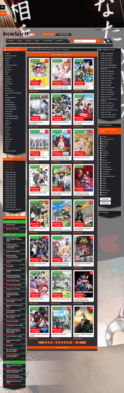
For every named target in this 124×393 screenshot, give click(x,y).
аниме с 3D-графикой (107, 92)
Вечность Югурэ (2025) (83, 156)
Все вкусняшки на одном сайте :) (62, 54)
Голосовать (105, 199)
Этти (6, 148)
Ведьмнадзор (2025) (39, 298)
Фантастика (8, 139)
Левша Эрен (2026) (12, 321)
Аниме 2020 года (10, 184)
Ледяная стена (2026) (13, 289)
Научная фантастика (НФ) (13, 93)
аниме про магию (106, 97)
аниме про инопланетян (108, 117)
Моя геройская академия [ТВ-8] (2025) (83, 228)
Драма (7, 72)
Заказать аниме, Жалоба (13, 209)
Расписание (48, 40)
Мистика (7, 88)
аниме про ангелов (106, 58)
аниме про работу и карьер (109, 110)
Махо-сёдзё (8, 83)
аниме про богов (106, 112)
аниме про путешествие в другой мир (108, 68)
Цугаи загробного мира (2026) (14, 365)
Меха (6, 86)
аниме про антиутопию (108, 78)
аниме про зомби (106, 80)
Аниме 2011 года (10, 205)
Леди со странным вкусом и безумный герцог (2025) (61, 157)
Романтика (8, 114)
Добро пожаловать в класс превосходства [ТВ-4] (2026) (13, 331)
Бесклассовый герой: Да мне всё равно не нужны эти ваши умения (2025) (61, 264)
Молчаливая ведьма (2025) (61, 298)
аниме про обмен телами (108, 114)
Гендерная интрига (11, 65)
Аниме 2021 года (10, 181)
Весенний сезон (10, 167)
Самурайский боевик (11, 116)
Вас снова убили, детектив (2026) (12, 350)
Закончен (35, 61)
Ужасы (7, 137)
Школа (7, 144)
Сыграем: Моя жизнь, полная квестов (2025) (83, 193)
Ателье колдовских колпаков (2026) (12, 355)
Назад (41, 342)
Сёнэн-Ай (8, 127)
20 (77, 342)
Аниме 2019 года (10, 186)
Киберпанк (8, 79)
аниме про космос (106, 63)
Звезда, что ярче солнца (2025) (39, 157)
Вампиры (8, 58)
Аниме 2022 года (10, 179)
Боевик (7, 53)
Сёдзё (7, 121)
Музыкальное (9, 90)
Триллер (7, 134)
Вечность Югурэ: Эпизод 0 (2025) (83, 334)
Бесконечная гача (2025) (61, 121)
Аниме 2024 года (10, 174)
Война (7, 60)
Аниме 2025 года (10, 172)
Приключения (9, 102)
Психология (8, 111)
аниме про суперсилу (107, 73)
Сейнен (7, 130)
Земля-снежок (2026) (13, 281)
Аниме (20, 40)
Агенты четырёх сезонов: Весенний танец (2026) (12, 246)
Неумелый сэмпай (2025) (39, 192)
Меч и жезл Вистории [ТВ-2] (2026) (13, 316)
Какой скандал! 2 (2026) (14, 336)
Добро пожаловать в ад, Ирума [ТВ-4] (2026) (14, 371)
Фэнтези (7, 141)
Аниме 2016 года (10, 193)
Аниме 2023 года (10, 177)
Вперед (82, 342)
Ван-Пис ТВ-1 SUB (12, 229)
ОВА (6, 95)
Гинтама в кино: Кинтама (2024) (83, 263)
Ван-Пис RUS (10, 225)
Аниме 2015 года (10, 195)
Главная (10, 40)
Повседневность (10, 104)
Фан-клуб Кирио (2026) (13, 285)
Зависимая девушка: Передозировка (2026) (13, 276)
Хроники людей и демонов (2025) (39, 334)
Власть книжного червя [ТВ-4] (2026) (14, 300)
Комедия (8, 81)
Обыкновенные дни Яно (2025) (39, 228)
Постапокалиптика (11, 109)
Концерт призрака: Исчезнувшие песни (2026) (12, 294)
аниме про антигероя (107, 107)
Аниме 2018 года (10, 188)
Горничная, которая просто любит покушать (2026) (14, 239)
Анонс (37, 40)
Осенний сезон (9, 163)
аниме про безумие (106, 76)
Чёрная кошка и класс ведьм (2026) (13, 311)
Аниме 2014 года (10, 198)
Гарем (7, 63)
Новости (59, 40)
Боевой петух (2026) (12, 251)
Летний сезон (9, 170)
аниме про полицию (107, 103)
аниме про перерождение (108, 65)
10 (70, 342)
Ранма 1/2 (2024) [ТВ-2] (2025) (39, 87)
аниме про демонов (107, 56)
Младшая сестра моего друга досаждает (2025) (61, 87)
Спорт (7, 132)
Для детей (8, 69)
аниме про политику (107, 60)
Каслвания (9, 266)
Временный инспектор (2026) (13, 381)
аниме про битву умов (107, 105)
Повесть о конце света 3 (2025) (39, 263)
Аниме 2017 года (10, 191)
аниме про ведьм (106, 85)
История (7, 76)
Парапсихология (10, 97)
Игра (6, 74)
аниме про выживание (107, 94)
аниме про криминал (107, 53)
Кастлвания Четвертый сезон (14, 261)
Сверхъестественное (11, 118)
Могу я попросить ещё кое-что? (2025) (83, 122)
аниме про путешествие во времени (109, 99)
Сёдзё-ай (8, 123)
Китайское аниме (10, 151)
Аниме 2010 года (10, 207)
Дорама (28, 40)
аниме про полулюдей (107, 87)
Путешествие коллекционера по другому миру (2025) (61, 229)
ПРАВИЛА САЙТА (116, 30)
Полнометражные (10, 107)
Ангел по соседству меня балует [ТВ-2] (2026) (14, 376)
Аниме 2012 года (10, 202)
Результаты (105, 203)
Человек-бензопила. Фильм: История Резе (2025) (83, 300)
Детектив (8, 67)
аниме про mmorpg (106, 90)
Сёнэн (7, 125)
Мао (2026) (9, 345)
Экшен (7, 146)
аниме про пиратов (106, 83)
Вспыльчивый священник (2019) (12, 256)
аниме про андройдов (107, 71)
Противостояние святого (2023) (14, 306)
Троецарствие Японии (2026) (13, 271)
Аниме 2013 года (10, 200)
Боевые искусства (10, 56)
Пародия (8, 100)
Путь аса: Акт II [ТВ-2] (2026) (13, 341)
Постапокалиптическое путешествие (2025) (83, 87)
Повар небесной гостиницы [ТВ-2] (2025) (61, 193)
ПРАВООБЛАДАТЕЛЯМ (102, 30)
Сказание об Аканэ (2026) (14, 325)
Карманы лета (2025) (61, 333)
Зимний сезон (9, 165)
